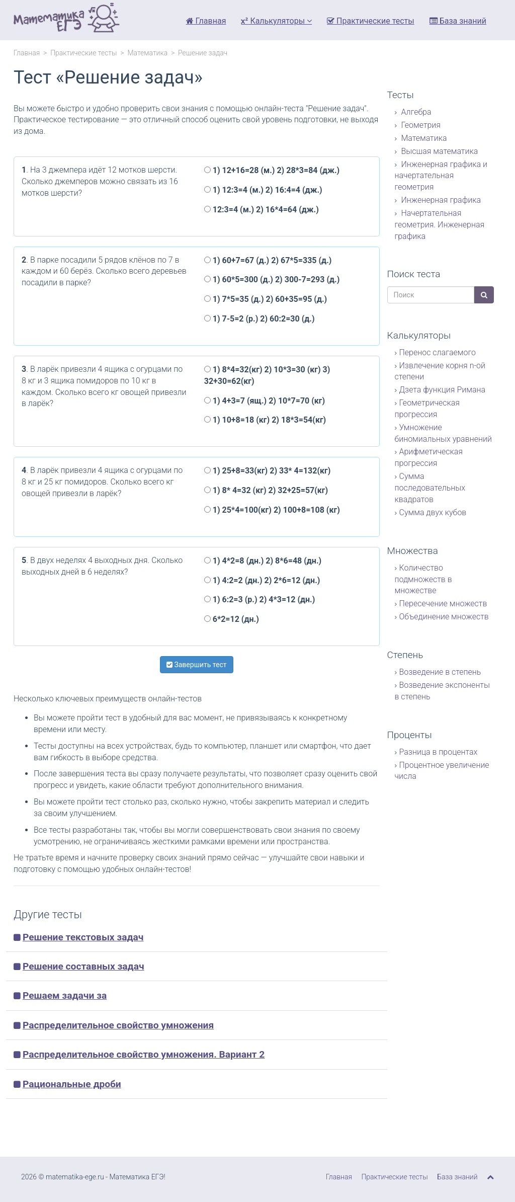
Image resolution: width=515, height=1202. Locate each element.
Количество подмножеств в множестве (423, 579)
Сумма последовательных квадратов (430, 487)
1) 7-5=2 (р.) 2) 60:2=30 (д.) (259, 319)
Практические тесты (370, 21)
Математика (147, 53)
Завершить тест (196, 665)
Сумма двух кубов (433, 512)
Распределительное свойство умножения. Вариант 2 (144, 1054)
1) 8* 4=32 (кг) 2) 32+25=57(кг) (266, 490)
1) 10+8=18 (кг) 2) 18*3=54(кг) (265, 420)
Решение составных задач (83, 966)
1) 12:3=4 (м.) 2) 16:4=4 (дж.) (263, 190)
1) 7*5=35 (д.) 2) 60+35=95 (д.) (265, 299)
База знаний (458, 21)
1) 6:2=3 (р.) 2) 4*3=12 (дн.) (259, 599)
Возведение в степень (440, 672)
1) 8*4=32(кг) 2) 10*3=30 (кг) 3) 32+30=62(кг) (267, 375)
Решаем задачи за (65, 995)
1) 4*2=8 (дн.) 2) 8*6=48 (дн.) (262, 561)
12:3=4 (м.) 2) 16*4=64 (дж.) (261, 209)
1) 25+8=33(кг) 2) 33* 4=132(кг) (267, 470)
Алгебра (415, 112)
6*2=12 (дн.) (231, 619)
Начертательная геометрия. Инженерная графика (440, 224)
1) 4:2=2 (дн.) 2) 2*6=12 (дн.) (262, 580)
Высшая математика (438, 151)
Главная (206, 21)
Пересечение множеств (443, 603)
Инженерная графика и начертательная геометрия (441, 175)
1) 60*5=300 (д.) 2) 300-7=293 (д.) (272, 279)
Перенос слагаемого (437, 352)
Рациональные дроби (72, 1084)
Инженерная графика (440, 200)
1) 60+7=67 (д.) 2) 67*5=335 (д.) (268, 260)
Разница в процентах (438, 752)
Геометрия (420, 125)
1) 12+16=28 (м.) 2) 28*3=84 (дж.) (271, 170)
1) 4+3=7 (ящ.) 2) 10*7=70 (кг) (264, 401)
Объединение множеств (444, 616)
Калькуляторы (276, 21)
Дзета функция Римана (442, 389)
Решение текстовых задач (83, 937)
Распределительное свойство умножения (118, 1025)
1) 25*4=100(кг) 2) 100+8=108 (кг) (272, 510)
